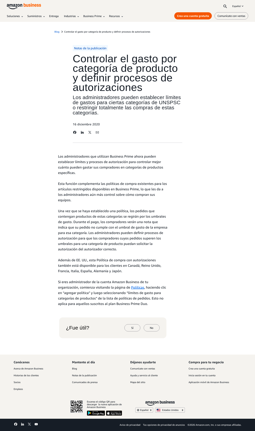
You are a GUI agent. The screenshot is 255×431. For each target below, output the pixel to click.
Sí (132, 328)
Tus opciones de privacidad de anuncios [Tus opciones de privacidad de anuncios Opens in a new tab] (164, 424)
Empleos (18, 389)
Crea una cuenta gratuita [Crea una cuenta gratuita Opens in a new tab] (193, 16)
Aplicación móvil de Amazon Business (209, 382)
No (151, 328)
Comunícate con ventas (142, 368)
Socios (17, 382)
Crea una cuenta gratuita (202, 368)
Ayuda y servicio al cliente (144, 375)
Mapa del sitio (137, 382)
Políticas (137, 287)
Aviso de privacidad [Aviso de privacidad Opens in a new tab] (130, 424)
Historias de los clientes (26, 375)
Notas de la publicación (84, 375)
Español (238, 6)
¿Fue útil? (77, 327)
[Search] (225, 6)
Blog (74, 368)
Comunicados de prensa (84, 382)
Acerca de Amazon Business (28, 368)
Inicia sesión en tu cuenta (202, 375)
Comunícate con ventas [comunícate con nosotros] (231, 16)
